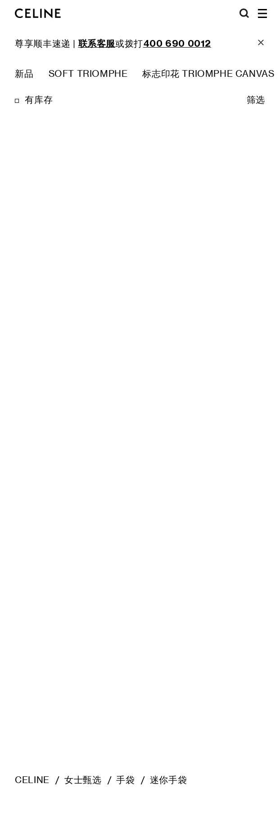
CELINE (32, 780)
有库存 (39, 99)
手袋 (125, 780)
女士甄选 (82, 780)
